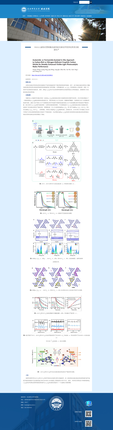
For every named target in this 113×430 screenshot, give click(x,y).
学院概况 (30, 16)
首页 (24, 16)
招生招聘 (77, 16)
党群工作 (53, 16)
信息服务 (89, 16)
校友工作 (71, 16)
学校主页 (75, 2)
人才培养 (41, 16)
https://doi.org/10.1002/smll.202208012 (42, 75)
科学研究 (47, 16)
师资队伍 (35, 16)
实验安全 (83, 16)
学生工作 (59, 16)
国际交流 (65, 16)
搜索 (91, 2)
